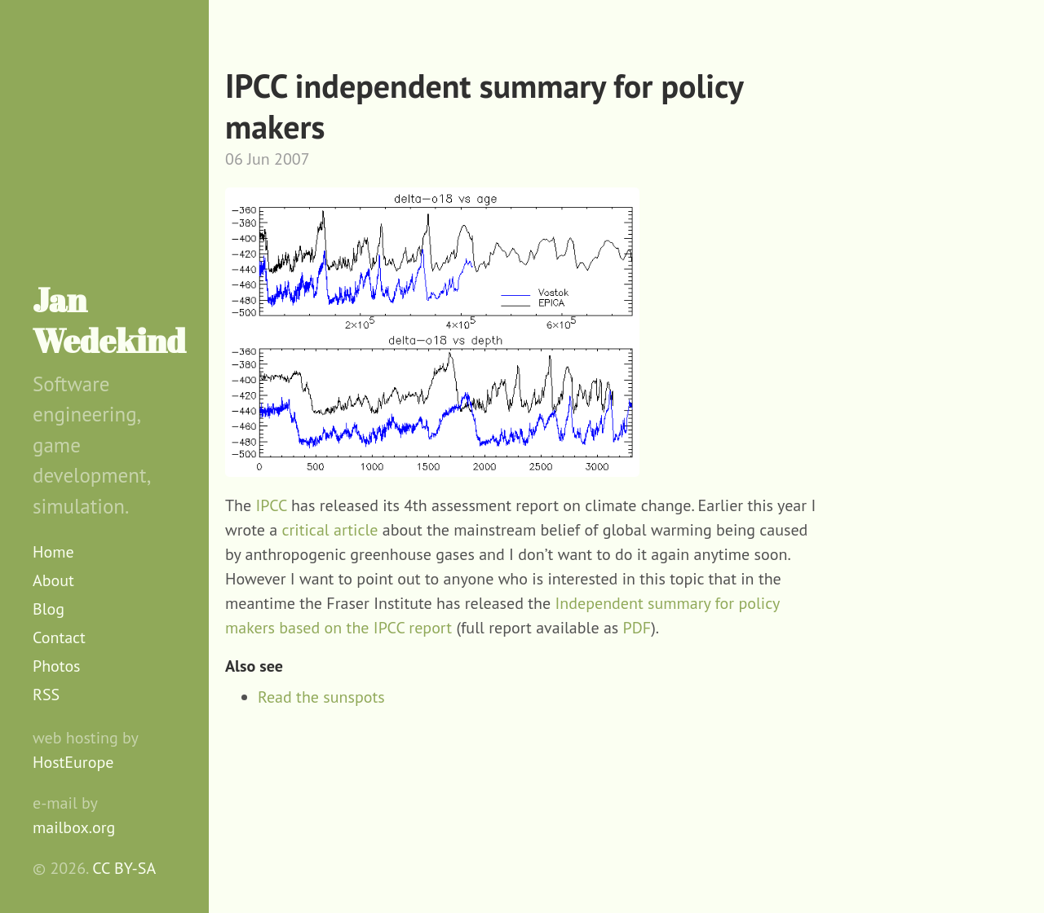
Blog (48, 609)
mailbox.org (74, 827)
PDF (637, 627)
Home (53, 551)
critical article (330, 529)
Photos (57, 666)
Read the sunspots (321, 697)
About (53, 580)
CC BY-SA (124, 868)
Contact (59, 637)
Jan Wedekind (109, 320)
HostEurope (73, 762)
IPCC (271, 505)
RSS (46, 694)
